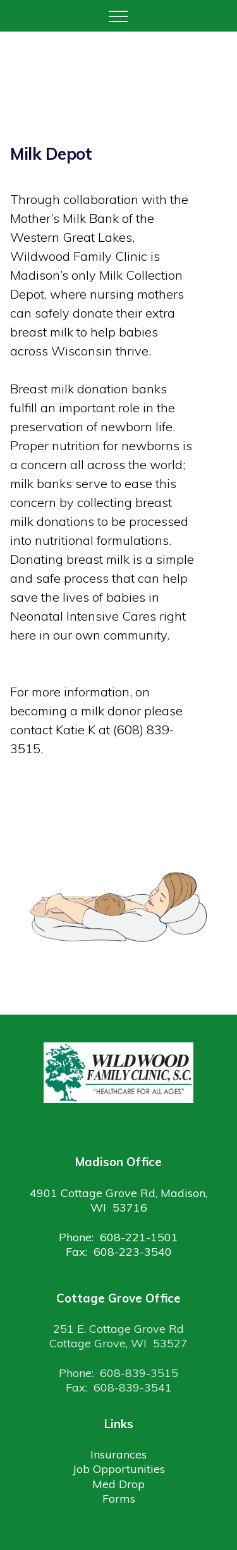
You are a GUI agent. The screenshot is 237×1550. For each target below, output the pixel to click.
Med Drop (118, 1484)
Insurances (118, 1454)
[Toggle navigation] (118, 15)
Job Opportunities (119, 1469)
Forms (118, 1498)
